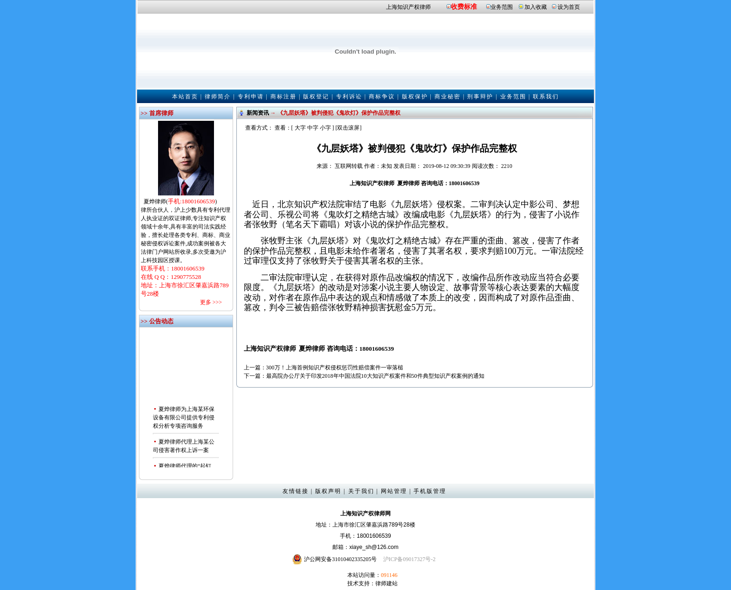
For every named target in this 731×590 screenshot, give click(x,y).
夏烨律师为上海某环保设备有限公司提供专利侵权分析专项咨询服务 (183, 418)
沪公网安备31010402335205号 (340, 559)
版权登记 (316, 96)
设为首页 (569, 7)
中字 (312, 128)
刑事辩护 (480, 96)
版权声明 (328, 491)
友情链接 (296, 491)
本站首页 (185, 96)
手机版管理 (430, 491)
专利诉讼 (349, 96)
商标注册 (283, 96)
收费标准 (464, 6)
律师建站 (386, 583)
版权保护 (415, 96)
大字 (300, 128)
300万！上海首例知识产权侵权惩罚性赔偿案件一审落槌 (334, 367)
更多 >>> (211, 302)
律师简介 (218, 96)
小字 (325, 128)
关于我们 (361, 491)
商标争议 (382, 96)
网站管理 (394, 491)
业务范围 (501, 7)
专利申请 (251, 96)
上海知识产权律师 (408, 7)
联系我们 (546, 96)
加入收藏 (535, 7)
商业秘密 (447, 96)
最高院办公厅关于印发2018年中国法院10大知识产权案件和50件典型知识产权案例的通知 (375, 376)
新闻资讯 (258, 113)
